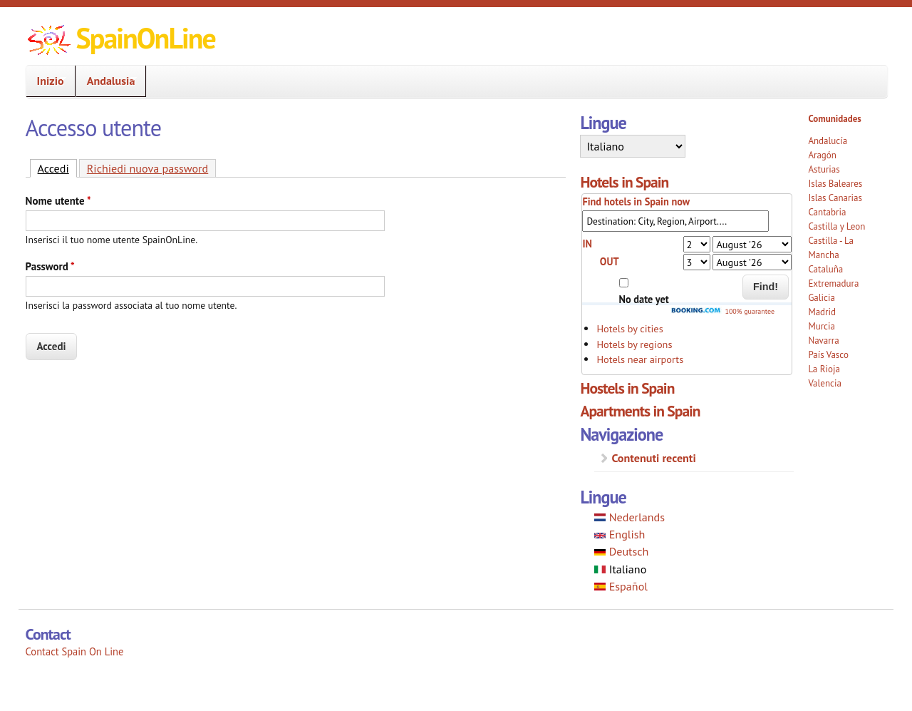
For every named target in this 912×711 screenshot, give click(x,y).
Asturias (823, 169)
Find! (765, 286)
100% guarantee (722, 311)
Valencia (824, 383)
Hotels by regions (634, 344)
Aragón (822, 155)
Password (50, 266)
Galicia (821, 298)
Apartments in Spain (640, 411)
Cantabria (827, 212)
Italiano (620, 569)
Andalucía (827, 141)
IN (587, 243)
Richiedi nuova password (147, 168)
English (619, 534)
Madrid (822, 312)
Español (621, 586)
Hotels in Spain (624, 182)
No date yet (644, 299)
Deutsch (621, 551)
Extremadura (833, 283)
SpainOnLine (145, 37)
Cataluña (825, 269)
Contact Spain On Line (75, 651)
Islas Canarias (834, 198)
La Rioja (824, 369)
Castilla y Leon (836, 226)
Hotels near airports (639, 359)
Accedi (57, 167)
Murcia (821, 326)
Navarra (823, 340)
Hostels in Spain (627, 388)
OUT (609, 261)
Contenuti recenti (653, 458)
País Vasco (828, 355)
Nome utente (58, 201)
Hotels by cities (629, 328)
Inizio (46, 80)
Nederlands (629, 517)
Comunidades (834, 119)
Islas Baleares (835, 184)
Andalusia (107, 80)
